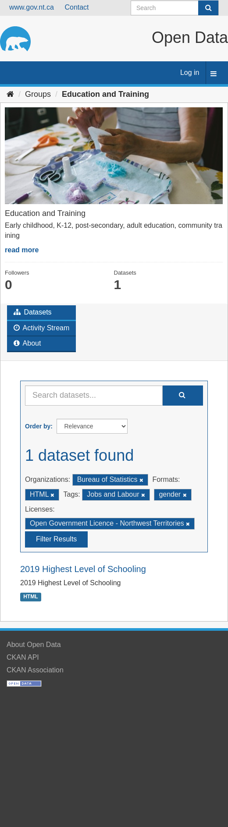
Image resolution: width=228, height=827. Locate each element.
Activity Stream (41, 328)
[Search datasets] (175, 7)
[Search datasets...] (94, 395)
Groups (38, 94)
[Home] (10, 94)
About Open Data (34, 644)
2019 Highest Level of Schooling (83, 569)
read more (22, 250)
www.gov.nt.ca (31, 7)
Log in (190, 72)
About (27, 343)
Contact (76, 7)
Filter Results (56, 539)
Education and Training (105, 94)
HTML (30, 597)
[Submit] (208, 7)
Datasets (33, 312)
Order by (37, 426)
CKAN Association (35, 670)
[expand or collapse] (213, 74)
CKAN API (23, 657)
